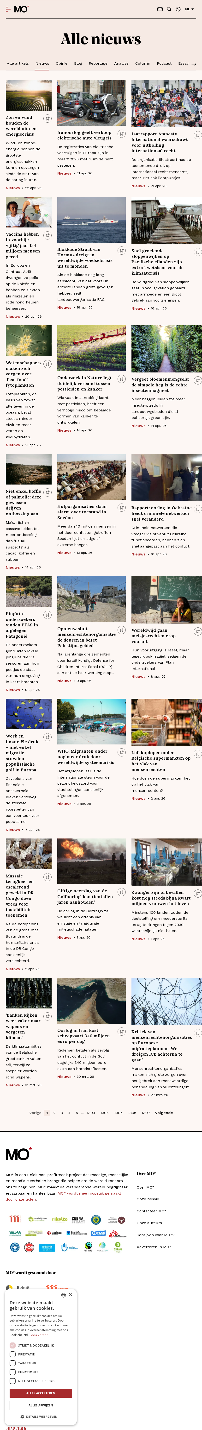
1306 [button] (132, 1112)
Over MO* (145, 1187)
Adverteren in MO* (154, 1247)
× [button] (70, 1295)
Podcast (164, 63)
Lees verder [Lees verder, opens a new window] (39, 1335)
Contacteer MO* (151, 1211)
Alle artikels (18, 63)
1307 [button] (146, 1112)
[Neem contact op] (160, 9)
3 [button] (62, 1112)
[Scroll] (193, 65)
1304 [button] (104, 1112)
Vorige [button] (35, 1112)
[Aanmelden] (178, 9)
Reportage (98, 63)
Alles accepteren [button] (40, 1393)
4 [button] (69, 1112)
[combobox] (63, 1295)
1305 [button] (118, 1112)
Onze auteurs (149, 1223)
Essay (183, 63)
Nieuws (42, 63)
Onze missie (148, 1199)
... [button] (82, 1112)
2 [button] (54, 1112)
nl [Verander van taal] (189, 9)
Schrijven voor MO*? (155, 1235)
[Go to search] (169, 9)
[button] (41, 1416)
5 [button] (77, 1112)
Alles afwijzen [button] (41, 1405)
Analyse (121, 63)
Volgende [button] (164, 1112)
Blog (78, 63)
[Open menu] (8, 9)
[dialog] (41, 1357)
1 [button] (47, 1112)
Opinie (61, 63)
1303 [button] (91, 1112)
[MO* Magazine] (21, 9)
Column (142, 63)
